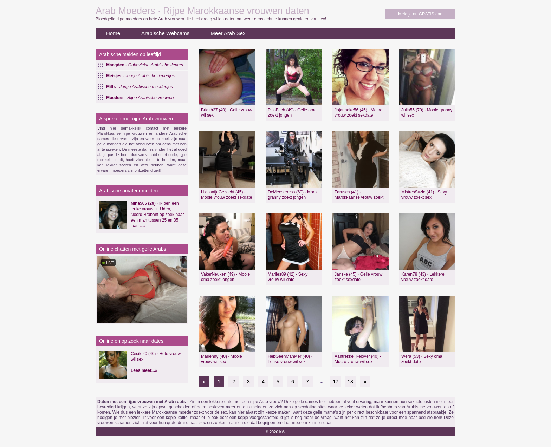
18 (350, 381)
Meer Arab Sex (227, 33)
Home (113, 33)
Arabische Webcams (165, 33)
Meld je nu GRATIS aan (420, 14)
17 (335, 381)
